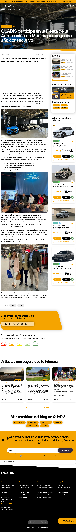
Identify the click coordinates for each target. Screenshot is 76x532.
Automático (12, 305)
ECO (62, 305)
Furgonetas (47, 258)
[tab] (27, 258)
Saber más (68, 1)
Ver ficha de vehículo (63, 159)
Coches (27, 258)
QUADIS (64, 107)
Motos (37, 258)
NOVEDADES (56, 105)
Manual (4, 305)
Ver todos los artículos (59, 80)
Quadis (7, 26)
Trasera (51, 311)
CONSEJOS (64, 105)
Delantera (43, 311)
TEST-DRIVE (56, 107)
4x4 (57, 311)
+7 (34, 305)
